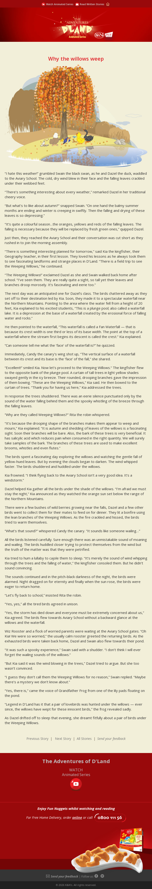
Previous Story (37, 738)
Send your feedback (62, 876)
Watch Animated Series (59, 4)
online (77, 817)
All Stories (84, 738)
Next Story (63, 738)
